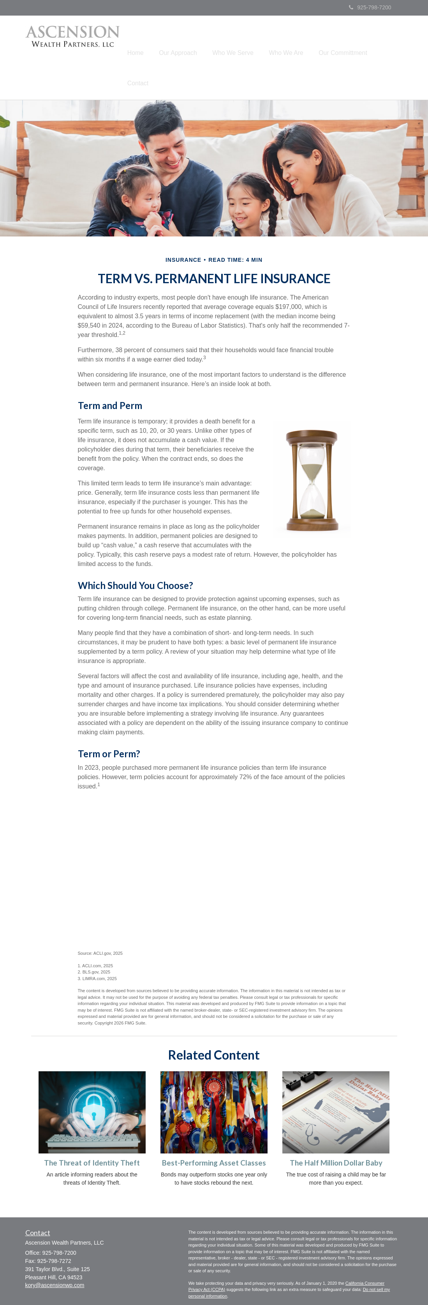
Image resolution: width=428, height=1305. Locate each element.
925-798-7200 (370, 7)
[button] (190, 40)
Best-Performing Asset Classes (214, 1130)
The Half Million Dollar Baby (336, 1130)
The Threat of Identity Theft (92, 1130)
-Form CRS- (199, 1288)
